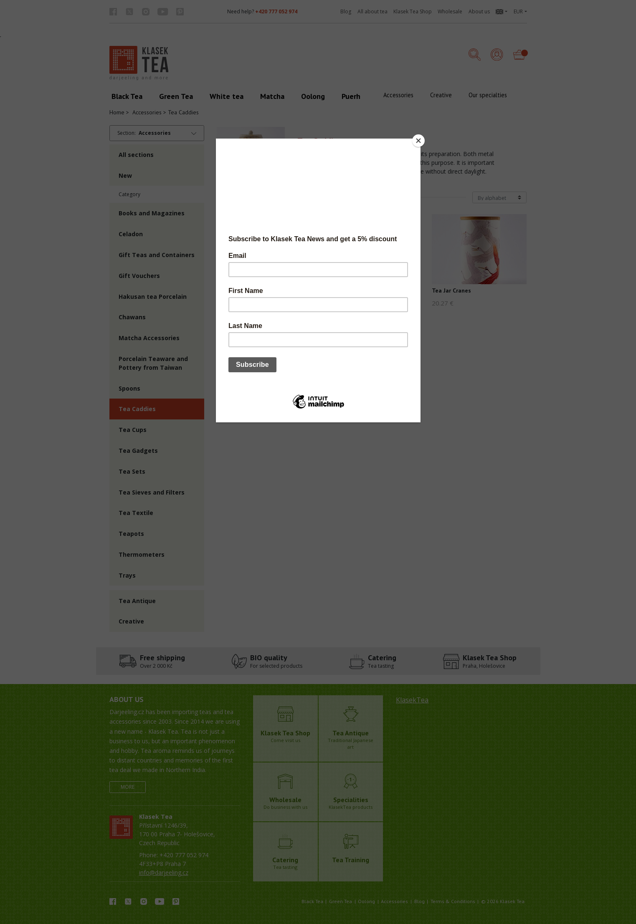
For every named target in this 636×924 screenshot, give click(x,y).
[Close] (418, 140)
